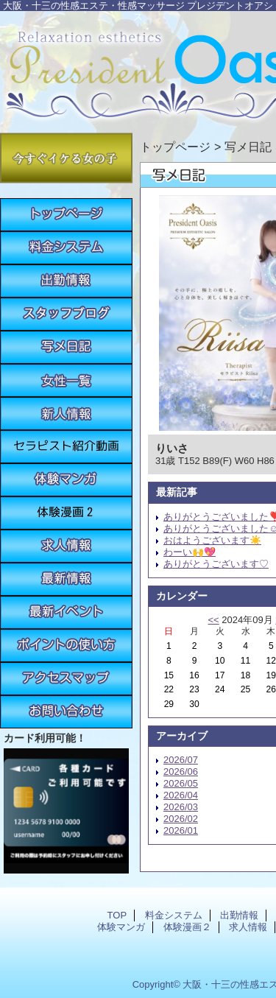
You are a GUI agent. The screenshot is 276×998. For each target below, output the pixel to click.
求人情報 (66, 546)
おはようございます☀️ (212, 540)
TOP (66, 214)
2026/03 (180, 806)
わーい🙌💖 (189, 552)
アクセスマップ (66, 678)
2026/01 (180, 830)
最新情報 (66, 579)
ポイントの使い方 (66, 645)
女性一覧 (66, 380)
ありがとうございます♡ (216, 563)
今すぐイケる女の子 (66, 158)
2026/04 (180, 795)
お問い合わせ (66, 711)
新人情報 (66, 413)
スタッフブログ (66, 314)
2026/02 (180, 818)
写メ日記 (66, 347)
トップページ (175, 146)
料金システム (66, 247)
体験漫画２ (66, 513)
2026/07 (180, 759)
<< (213, 619)
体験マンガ (66, 479)
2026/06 (180, 771)
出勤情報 (66, 281)
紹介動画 (66, 446)
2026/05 (180, 783)
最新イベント (66, 612)
